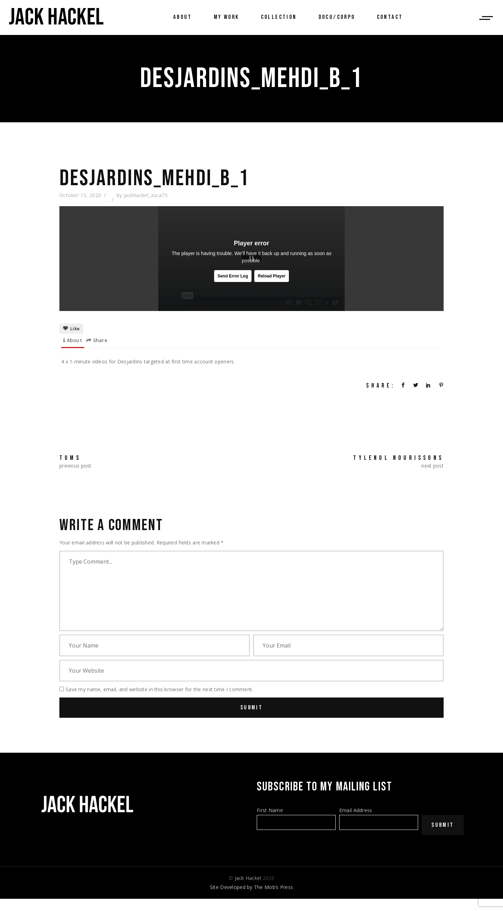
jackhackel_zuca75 (146, 195)
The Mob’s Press (273, 887)
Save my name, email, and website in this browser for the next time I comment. (159, 689)
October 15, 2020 (80, 195)
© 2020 (251, 878)
